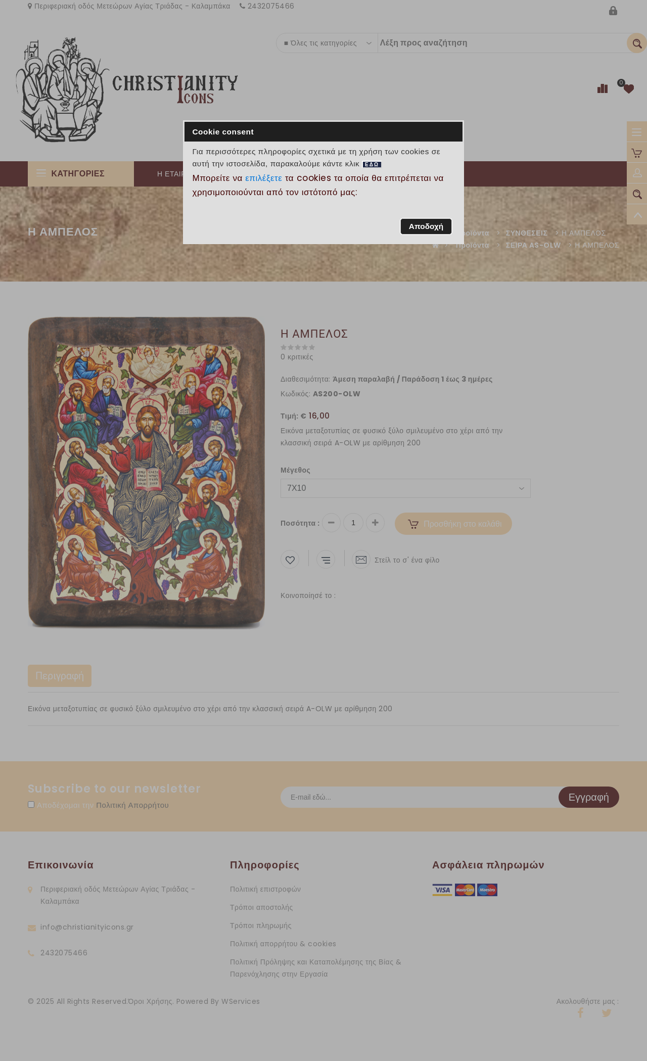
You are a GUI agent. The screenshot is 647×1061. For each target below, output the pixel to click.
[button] (425, 226)
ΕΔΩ (372, 164)
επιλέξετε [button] (264, 178)
